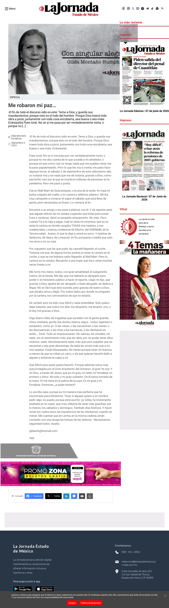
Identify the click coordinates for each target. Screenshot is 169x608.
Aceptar (72, 603)
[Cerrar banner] (165, 596)
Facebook (34, 496)
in (66, 496)
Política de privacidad (91, 603)
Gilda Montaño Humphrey (18, 137)
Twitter (53, 496)
